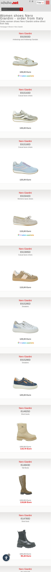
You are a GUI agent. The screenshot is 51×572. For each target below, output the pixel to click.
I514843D (25, 465)
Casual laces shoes (25, 96)
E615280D (25, 360)
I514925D (25, 411)
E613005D (25, 252)
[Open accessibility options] (6, 557)
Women (10, 27)
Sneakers (25, 306)
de (32, 1)
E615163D (25, 93)
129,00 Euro (25, 339)
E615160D (25, 144)
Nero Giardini (19, 27)
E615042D (25, 196)
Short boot (25, 521)
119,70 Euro (25, 449)
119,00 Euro (25, 502)
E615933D (25, 37)
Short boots (25, 414)
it (29, 1)
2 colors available (26, 235)
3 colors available (26, 76)
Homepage (3, 27)
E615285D (25, 304)
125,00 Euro (25, 180)
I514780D (25, 518)
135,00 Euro (25, 128)
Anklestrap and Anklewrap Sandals (25, 40)
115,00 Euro (25, 231)
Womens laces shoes (25, 199)
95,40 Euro (25, 556)
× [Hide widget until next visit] (8, 555)
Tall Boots (25, 468)
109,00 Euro (25, 72)
